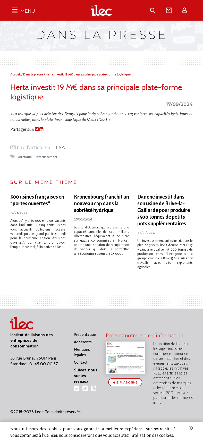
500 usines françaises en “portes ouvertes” (37, 200)
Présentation (85, 334)
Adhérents (83, 342)
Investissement (47, 157)
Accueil (15, 74)
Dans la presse (33, 74)
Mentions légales (82, 352)
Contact (81, 362)
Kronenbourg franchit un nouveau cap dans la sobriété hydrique (101, 203)
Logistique (24, 157)
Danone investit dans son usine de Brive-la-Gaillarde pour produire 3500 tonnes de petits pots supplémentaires (163, 210)
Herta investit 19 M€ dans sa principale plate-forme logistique (88, 74)
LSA (60, 147)
